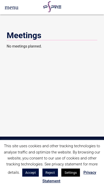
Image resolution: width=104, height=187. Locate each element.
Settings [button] (70, 173)
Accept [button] (30, 173)
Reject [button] (50, 173)
